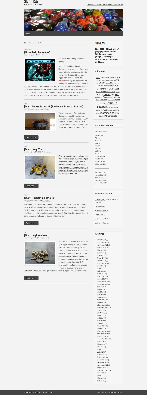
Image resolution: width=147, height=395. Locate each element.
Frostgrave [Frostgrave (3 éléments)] (98, 97)
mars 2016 (101, 297)
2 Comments (46, 55)
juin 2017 (100, 266)
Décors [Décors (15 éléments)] (107, 94)
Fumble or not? (100, 200)
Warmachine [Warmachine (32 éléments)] (107, 112)
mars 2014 (101, 354)
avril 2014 (100, 352)
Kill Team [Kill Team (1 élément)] (109, 97)
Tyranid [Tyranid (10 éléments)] (104, 110)
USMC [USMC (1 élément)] (98, 113)
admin (28, 55)
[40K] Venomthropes (104, 57)
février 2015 (101, 326)
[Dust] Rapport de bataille (39, 197)
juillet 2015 (101, 313)
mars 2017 (101, 274)
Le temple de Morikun (102, 219)
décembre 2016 (102, 281)
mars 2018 (101, 255)
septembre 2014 (102, 339)
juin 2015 (100, 315)
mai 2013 (100, 381)
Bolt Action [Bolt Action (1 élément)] (102, 80)
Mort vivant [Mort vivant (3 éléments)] (103, 100)
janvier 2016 (101, 302)
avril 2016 (100, 294)
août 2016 (100, 287)
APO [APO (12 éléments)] (117, 77)
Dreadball (28, 49)
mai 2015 (100, 318)
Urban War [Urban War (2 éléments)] (116, 110)
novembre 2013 (102, 365)
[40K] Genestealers (103, 54)
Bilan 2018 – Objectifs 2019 (107, 49)
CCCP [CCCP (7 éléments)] (117, 80)
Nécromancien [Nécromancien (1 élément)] (111, 99)
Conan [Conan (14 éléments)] (102, 83)
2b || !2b (101, 43)
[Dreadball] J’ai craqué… (38, 52)
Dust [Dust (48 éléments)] (111, 88)
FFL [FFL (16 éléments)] (117, 94)
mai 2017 (100, 268)
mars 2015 (101, 323)
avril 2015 (100, 321)
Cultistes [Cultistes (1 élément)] (108, 83)
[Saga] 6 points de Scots (105, 51)
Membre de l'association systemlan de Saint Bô (105, 5)
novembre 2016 (102, 284)
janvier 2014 (101, 360)
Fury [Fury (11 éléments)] (105, 97)
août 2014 (100, 341)
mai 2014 (100, 349)
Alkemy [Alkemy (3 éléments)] (112, 78)
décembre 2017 (102, 263)
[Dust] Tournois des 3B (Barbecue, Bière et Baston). (54, 106)
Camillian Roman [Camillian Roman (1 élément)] (109, 80)
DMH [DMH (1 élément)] (102, 85)
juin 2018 (100, 250)
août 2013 (100, 373)
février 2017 (101, 276)
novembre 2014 (102, 334)
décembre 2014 (102, 331)
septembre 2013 (102, 370)
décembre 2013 (102, 362)
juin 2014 (100, 347)
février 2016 (101, 300)
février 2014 (101, 357)
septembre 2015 (102, 307)
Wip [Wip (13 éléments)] (105, 116)
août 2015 (100, 310)
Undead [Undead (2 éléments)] (110, 110)
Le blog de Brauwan (102, 223)
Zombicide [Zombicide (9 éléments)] (112, 116)
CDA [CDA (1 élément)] (97, 83)
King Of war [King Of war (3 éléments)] (116, 97)
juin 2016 (100, 292)
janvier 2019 (101, 240)
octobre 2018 (101, 247)
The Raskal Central (101, 210)
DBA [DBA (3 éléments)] (111, 83)
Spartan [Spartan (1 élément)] (98, 110)
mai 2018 (100, 253)
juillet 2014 (101, 344)
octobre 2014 (101, 336)
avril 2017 (100, 271)
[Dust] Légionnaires (35, 235)
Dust (26, 104)
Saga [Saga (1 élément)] (108, 107)
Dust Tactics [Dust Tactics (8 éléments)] (110, 92)
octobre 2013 (101, 368)
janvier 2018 (101, 261)
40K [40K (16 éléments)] (98, 77)
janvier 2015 (101, 328)
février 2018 (101, 258)
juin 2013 (100, 378)
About (28, 34)
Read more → (31, 137)
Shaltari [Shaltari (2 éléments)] (116, 107)
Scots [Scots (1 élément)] (112, 107)
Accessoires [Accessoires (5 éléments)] (105, 78)
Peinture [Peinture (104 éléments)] (111, 103)
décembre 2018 (102, 242)
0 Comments (46, 109)
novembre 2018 (102, 245)
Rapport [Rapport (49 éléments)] (102, 106)
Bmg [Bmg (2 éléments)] (97, 80)
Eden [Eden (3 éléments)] (112, 95)
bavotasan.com (117, 392)
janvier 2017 (101, 279)
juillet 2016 (101, 289)
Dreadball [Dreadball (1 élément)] (106, 85)
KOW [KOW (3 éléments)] (97, 100)
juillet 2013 (101, 375)
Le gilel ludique (100, 206)
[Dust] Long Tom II (34, 149)
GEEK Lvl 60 (99, 215)
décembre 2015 (102, 305)
